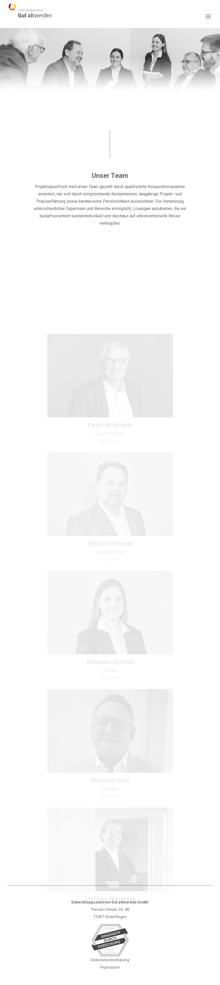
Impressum (110, 967)
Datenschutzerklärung (110, 960)
